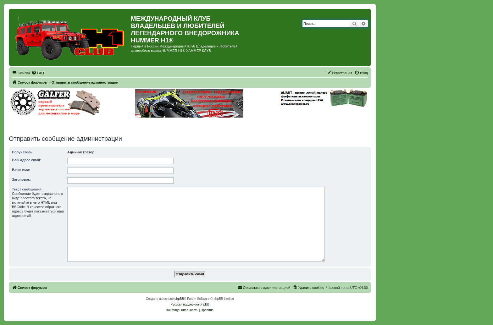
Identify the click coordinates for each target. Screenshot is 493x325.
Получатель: (23, 152)
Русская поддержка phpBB (189, 304)
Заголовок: (21, 179)
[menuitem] (37, 73)
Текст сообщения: (27, 189)
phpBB (179, 298)
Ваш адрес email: (26, 160)
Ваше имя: (21, 170)
